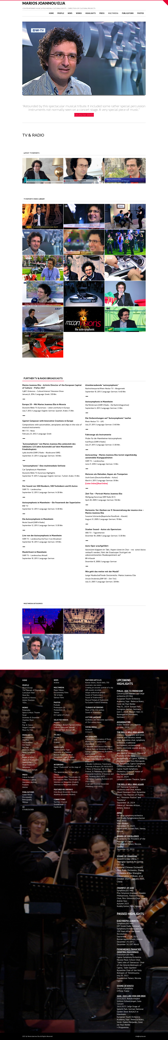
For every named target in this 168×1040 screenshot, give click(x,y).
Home (51, 13)
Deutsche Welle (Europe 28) (64, 730)
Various (56, 712)
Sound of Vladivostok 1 (94, 695)
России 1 (57, 737)
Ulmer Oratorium (28, 765)
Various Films (59, 697)
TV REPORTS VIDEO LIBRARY (34, 199)
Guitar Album (27, 794)
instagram (89, 732)
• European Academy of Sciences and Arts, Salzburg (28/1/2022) (99, 775)
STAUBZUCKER (28, 809)
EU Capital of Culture (62, 715)
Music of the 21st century (94, 710)
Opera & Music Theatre (31, 712)
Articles (25, 787)
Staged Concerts (28, 727)
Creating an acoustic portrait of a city (99, 687)
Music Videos (59, 690)
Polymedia (26, 710)
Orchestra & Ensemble (30, 717)
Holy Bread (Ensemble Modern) (65, 792)
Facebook (57, 807)
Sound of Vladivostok (30, 760)
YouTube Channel (60, 802)
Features (25, 784)
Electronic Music (28, 750)
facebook (88, 729)
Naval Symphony (28, 752)
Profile (60, 13)
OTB (55, 740)
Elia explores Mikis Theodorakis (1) (67, 777)
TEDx (24, 702)
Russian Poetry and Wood (63, 754)
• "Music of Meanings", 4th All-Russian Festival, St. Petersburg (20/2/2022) (99, 770)
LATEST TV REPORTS (31, 153)
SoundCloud (58, 804)
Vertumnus (26, 767)
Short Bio (25, 695)
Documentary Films (61, 692)
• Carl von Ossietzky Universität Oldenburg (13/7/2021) (97, 785)
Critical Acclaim (28, 777)
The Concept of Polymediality (33, 690)
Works (79, 13)
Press (101, 13)
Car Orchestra (27, 742)
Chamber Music (28, 720)
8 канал (57, 742)
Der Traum (26, 745)
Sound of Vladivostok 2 (94, 697)
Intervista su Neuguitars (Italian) (66, 784)
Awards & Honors (29, 697)
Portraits (57, 705)
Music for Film (27, 730)
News (70, 13)
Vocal (24, 715)
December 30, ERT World (128, 944)
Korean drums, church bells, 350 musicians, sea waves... (97, 683)
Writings (25, 802)
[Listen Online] (91, 483)
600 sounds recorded (93, 690)
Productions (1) (59, 707)
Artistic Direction (28, 700)
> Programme (123, 1027)
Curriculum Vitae (28, 692)
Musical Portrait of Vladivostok (96, 700)
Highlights (90, 13)
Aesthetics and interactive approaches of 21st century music (99, 721)
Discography (27, 797)
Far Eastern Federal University (96, 702)
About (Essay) (27, 687)
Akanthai (25, 740)
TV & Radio (58, 695)
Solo (24, 722)
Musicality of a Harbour (62, 752)
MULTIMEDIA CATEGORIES (33, 603)
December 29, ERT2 (125, 941)
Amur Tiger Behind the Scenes (65, 759)
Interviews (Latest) (29, 779)
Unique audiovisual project (95, 692)
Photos (140, 13)
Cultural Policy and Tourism (64, 727)
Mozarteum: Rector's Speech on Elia (67, 725)
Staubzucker (26, 762)
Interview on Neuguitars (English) (66, 782)
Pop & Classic (27, 725)
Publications (128, 13)
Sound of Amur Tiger (62, 750)
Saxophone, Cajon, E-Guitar (64, 757)
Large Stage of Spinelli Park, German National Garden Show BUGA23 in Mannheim (130, 1010)
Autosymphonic (28, 737)
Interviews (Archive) (29, 782)
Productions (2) (59, 710)
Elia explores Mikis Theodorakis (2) (67, 779)
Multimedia (113, 13)
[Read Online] (102, 483)
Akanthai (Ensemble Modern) (64, 794)
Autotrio (57, 722)
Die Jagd (25, 747)
